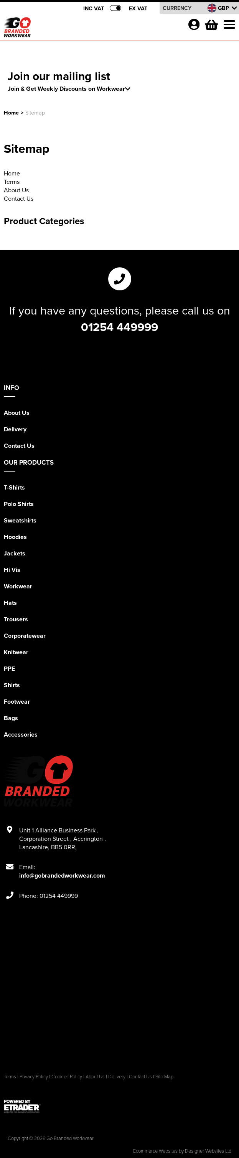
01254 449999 (119, 326)
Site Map (164, 1076)
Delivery (15, 429)
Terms (12, 181)
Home (11, 112)
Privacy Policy (34, 1076)
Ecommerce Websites (155, 1150)
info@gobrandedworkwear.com (62, 875)
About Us (16, 190)
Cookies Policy (66, 1076)
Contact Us (18, 198)
